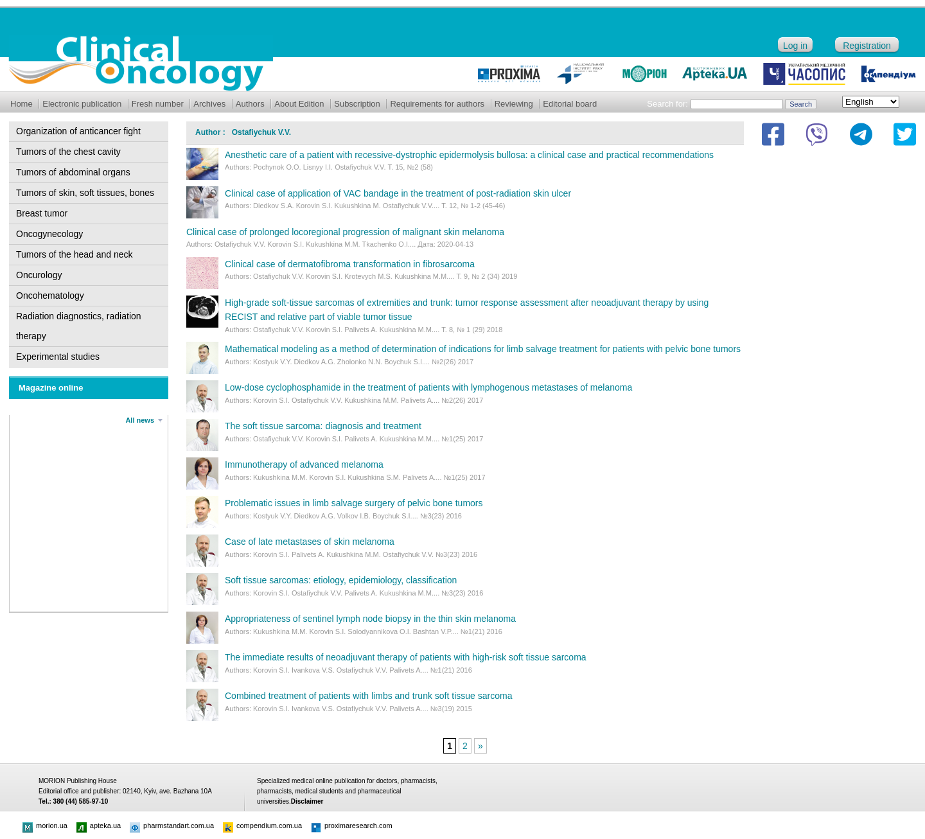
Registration (867, 45)
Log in (795, 45)
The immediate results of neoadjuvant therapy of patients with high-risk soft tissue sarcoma (405, 657)
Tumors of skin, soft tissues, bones (85, 193)
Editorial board (570, 104)
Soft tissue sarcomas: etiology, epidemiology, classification (341, 580)
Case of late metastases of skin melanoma (309, 541)
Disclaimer (307, 801)
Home (21, 104)
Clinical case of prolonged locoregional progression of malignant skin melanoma (345, 232)
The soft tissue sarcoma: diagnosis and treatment (323, 426)
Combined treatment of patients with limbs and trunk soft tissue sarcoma (368, 696)
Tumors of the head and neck (74, 254)
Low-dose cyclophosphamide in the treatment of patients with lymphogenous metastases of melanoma (428, 387)
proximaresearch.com (351, 825)
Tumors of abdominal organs (73, 172)
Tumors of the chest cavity (68, 151)
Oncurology (39, 275)
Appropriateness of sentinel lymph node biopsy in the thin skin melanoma (370, 619)
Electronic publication (81, 104)
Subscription (357, 104)
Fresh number (158, 104)
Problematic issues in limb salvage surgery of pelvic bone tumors (354, 503)
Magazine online (51, 388)
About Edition (299, 104)
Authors (250, 104)
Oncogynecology (49, 234)
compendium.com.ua (262, 825)
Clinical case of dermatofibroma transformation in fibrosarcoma (350, 264)
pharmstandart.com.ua (172, 825)
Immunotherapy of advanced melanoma (304, 464)
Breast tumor (41, 213)
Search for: (667, 104)
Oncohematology (50, 295)
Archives (209, 104)
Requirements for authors (437, 104)
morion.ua (44, 825)
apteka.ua (98, 825)
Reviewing (514, 104)
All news (139, 420)
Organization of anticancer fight (78, 131)
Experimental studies (58, 356)
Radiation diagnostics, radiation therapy (78, 326)
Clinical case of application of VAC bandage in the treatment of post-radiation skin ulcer (398, 193)
